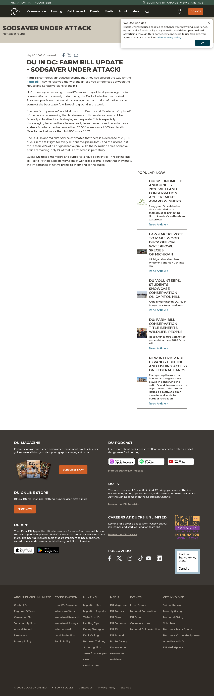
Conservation (36, 11)
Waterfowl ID (91, 617)
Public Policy (63, 641)
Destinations (91, 665)
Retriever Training (94, 641)
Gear (86, 659)
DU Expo (135, 617)
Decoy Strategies (93, 629)
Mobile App (117, 659)
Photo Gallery (118, 641)
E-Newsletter (118, 647)
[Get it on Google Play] (48, 550)
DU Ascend (117, 635)
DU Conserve (118, 623)
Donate (196, 11)
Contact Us (86, 687)
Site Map (126, 687)
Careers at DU (22, 617)
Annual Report (23, 629)
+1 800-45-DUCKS (62, 687)
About (123, 11)
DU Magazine (118, 605)
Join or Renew (172, 605)
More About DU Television (124, 504)
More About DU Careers (122, 534)
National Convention (143, 611)
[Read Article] (162, 203)
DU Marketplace (173, 647)
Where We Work (65, 611)
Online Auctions (140, 623)
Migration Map (21, 3)
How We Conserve (66, 605)
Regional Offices (24, 611)
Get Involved (76, 11)
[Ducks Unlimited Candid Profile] (187, 561)
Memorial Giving (173, 617)
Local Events (138, 605)
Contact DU (21, 605)
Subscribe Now (73, 469)
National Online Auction (145, 629)
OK (202, 42)
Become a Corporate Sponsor (181, 635)
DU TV (114, 629)
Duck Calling (91, 635)
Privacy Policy (22, 641)
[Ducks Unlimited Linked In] (159, 558)
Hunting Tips (91, 623)
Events (94, 11)
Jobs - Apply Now (25, 623)
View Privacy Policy (169, 37)
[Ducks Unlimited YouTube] (148, 558)
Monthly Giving (172, 611)
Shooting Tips (92, 647)
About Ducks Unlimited (32, 597)
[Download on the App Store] (24, 550)
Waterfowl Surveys (66, 623)
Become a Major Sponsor (178, 629)
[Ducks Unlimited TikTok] (140, 558)
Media (109, 11)
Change (172, 2)
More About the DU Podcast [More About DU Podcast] (125, 470)
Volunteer (43, 3)
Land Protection (65, 635)
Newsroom (117, 653)
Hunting (56, 11)
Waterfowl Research (67, 617)
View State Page (191, 2)
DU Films (115, 617)
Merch (137, 11)
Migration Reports (94, 611)
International (63, 629)
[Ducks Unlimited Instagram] (130, 558)
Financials (20, 635)
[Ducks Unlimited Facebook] (109, 558)
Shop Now (25, 509)
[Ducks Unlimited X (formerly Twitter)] (119, 558)
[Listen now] (121, 461)
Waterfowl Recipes (95, 653)
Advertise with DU (174, 641)
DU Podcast (117, 611)
